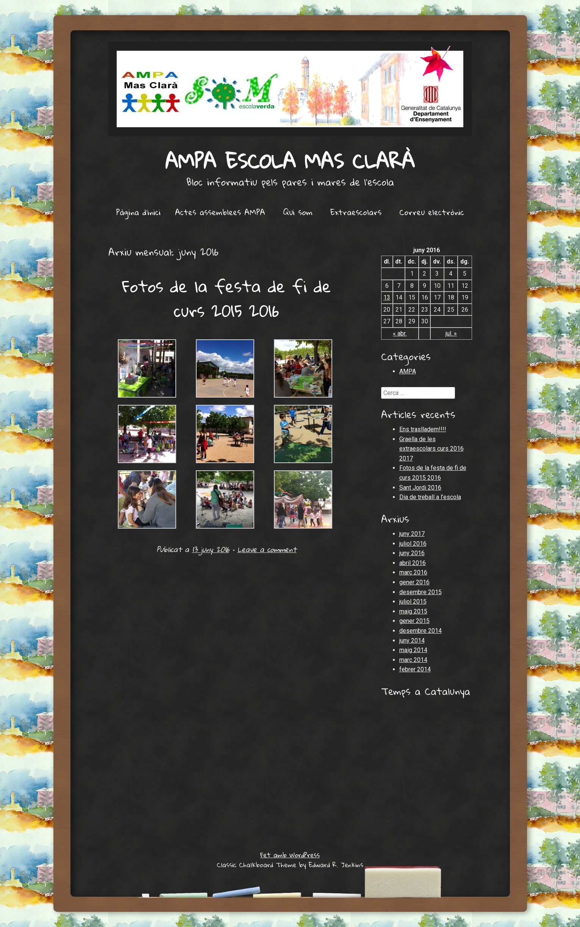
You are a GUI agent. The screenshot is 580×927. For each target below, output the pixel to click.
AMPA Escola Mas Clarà (290, 160)
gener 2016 (414, 582)
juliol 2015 (413, 601)
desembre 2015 (420, 592)
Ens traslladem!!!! (422, 429)
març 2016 (413, 572)
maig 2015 (413, 611)
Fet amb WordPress (290, 855)
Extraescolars (355, 212)
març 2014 (413, 659)
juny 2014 (412, 640)
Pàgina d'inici (138, 212)
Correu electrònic (431, 212)
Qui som (298, 212)
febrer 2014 (415, 669)
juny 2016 (412, 553)
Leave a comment (267, 549)
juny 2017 (412, 533)
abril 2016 (412, 562)
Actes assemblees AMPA (220, 212)
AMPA (407, 371)
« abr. (399, 333)
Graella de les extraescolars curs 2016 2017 (431, 448)
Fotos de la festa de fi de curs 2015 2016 (226, 298)
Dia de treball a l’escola (430, 497)
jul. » (451, 333)
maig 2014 (413, 650)
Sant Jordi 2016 (420, 487)
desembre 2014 (420, 630)
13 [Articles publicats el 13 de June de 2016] (386, 297)
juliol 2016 (413, 543)
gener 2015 (414, 620)
